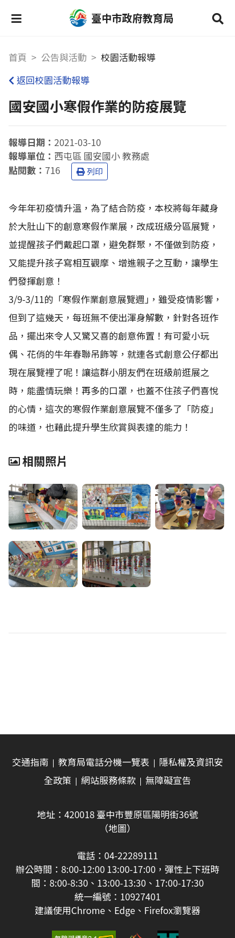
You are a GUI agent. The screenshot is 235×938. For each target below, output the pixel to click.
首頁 (18, 57)
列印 (89, 171)
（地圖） (117, 828)
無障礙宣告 (168, 780)
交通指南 (30, 762)
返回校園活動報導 (49, 80)
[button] (16, 18)
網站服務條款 (108, 780)
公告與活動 (64, 57)
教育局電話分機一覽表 (103, 762)
